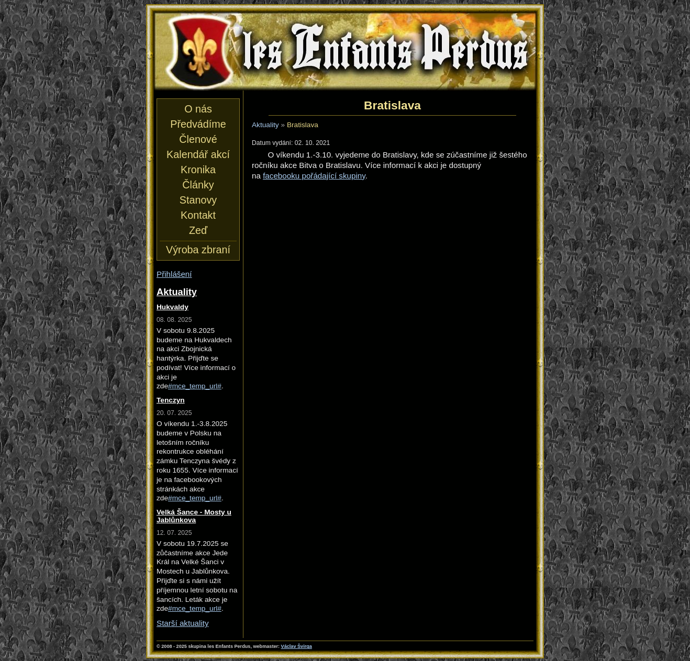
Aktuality (265, 125)
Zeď (198, 230)
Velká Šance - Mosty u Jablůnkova (194, 516)
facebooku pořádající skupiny (314, 175)
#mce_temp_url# (194, 386)
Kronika (198, 169)
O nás (198, 109)
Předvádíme (198, 124)
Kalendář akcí (198, 154)
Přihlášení (174, 274)
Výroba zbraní (198, 249)
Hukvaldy (172, 307)
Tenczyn (171, 400)
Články (198, 185)
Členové (198, 139)
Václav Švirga (296, 646)
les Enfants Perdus (345, 51)
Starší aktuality (183, 623)
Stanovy (198, 200)
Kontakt (198, 215)
